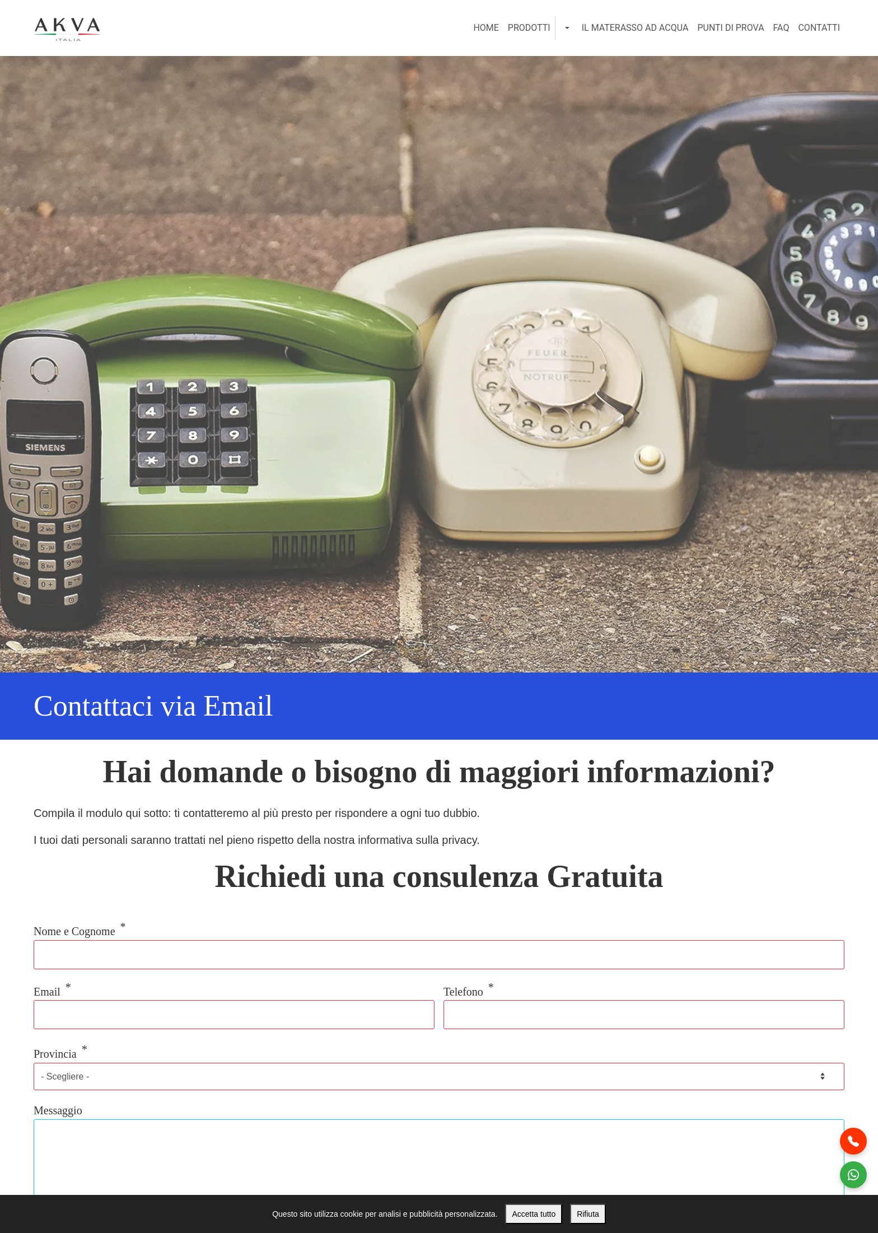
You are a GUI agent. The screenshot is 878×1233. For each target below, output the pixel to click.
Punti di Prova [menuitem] (730, 27)
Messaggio (58, 1110)
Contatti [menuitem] (819, 27)
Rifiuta (588, 1213)
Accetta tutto (533, 1213)
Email (47, 991)
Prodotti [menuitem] (529, 27)
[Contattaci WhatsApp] (853, 1174)
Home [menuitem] (485, 27)
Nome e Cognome (74, 931)
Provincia (55, 1054)
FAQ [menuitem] (781, 27)
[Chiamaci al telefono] (853, 1141)
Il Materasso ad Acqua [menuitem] (635, 27)
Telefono (463, 991)
